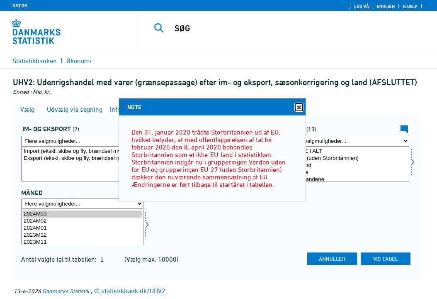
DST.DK (19, 5)
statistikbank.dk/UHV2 (133, 290)
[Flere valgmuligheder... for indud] (82, 141)
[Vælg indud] (82, 163)
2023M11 (82, 242)
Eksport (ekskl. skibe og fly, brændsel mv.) (82, 158)
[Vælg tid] (82, 226)
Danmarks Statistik (65, 290)
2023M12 (82, 235)
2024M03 (82, 214)
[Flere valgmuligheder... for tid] (82, 204)
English (386, 6)
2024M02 (82, 221)
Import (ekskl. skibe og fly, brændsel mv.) (82, 151)
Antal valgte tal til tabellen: (59, 259)
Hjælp (410, 6)
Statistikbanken (34, 60)
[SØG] (289, 28)
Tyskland (348, 165)
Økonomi (79, 60)
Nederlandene (348, 179)
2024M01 (82, 228)
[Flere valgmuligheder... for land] (348, 141)
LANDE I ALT (348, 151)
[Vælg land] (348, 163)
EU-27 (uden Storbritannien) (348, 158)
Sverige (348, 172)
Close (298, 107)
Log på (361, 6)
